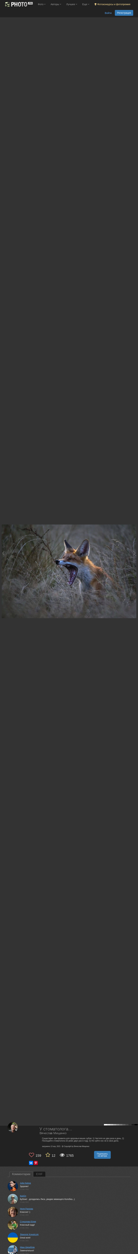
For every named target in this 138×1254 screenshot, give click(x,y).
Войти (108, 13)
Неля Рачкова (26, 1209)
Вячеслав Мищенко (53, 1133)
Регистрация (124, 13)
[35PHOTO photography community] (18, 4)
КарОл (23, 1196)
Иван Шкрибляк (27, 1247)
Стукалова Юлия (28, 1221)
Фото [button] (41, 4)
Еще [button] (85, 4)
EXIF (39, 1174)
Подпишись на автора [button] (102, 1155)
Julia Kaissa (25, 1183)
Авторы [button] (56, 4)
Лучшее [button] (71, 4)
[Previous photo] (3, 553)
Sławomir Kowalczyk (29, 1234)
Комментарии (21, 1174)
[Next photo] (134, 553)
